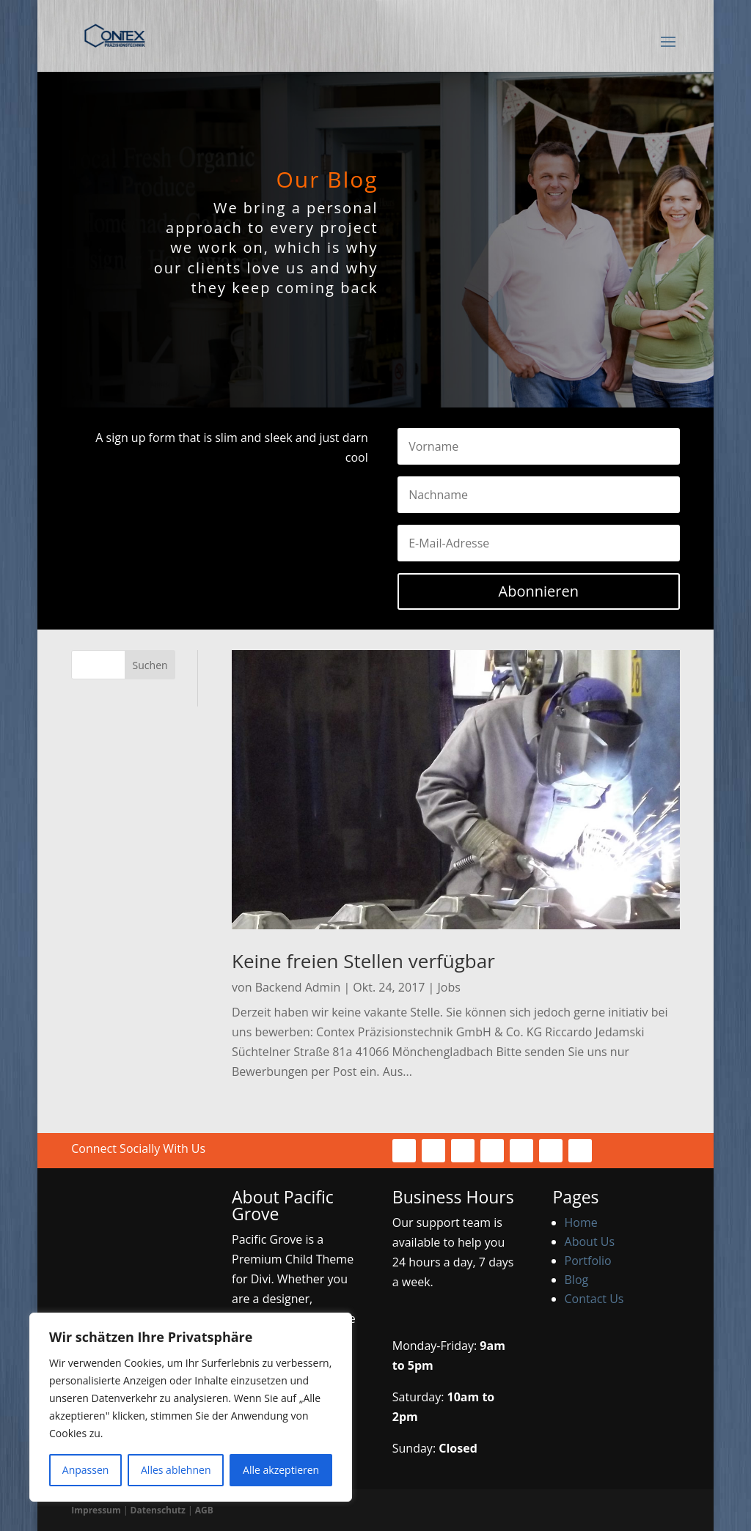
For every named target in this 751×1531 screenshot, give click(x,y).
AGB (204, 1510)
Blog (577, 1280)
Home (581, 1222)
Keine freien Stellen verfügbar (363, 961)
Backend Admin (298, 987)
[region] (190, 1407)
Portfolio (588, 1261)
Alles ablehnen (175, 1470)
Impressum (96, 1510)
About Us (590, 1241)
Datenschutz (158, 1510)
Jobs (449, 987)
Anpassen (85, 1470)
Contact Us (594, 1299)
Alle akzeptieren (281, 1470)
